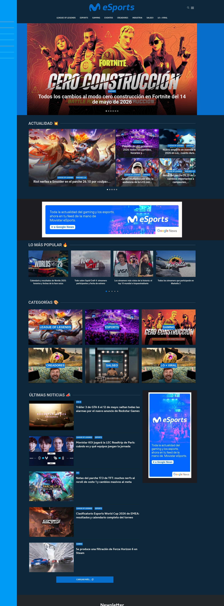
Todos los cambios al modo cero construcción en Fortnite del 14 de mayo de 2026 (112, 99)
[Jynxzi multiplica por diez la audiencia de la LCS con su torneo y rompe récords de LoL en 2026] (137, 172)
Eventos (108, 17)
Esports (84, 17)
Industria (137, 17)
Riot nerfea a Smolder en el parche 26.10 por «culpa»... (71, 181)
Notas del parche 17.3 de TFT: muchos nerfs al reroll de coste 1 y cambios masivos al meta (105, 480)
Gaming (96, 17)
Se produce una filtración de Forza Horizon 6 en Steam (106, 551)
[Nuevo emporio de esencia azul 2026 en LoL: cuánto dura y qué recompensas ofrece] (180, 143)
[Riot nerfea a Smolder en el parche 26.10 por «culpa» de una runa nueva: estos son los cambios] (72, 158)
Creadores (122, 17)
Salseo (150, 17)
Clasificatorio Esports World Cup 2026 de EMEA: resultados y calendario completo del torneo (107, 515)
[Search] (188, 8)
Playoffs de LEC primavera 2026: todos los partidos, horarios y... (137, 149)
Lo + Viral (162, 17)
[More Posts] (84, 579)
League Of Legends (66, 17)
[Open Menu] (192, 7)
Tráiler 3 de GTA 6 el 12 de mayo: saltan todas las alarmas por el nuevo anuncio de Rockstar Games (108, 409)
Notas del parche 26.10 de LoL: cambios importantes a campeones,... (181, 179)
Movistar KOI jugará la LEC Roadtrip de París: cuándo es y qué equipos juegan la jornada (105, 444)
